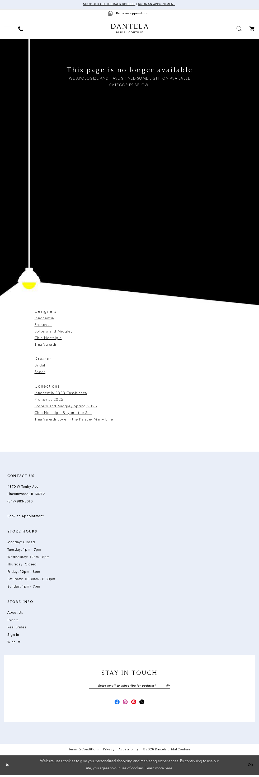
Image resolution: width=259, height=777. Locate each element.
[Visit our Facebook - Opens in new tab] (115, 704)
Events (12, 620)
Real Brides (16, 627)
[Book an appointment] (130, 14)
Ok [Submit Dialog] (250, 767)
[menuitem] (8, 29)
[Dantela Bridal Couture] (129, 28)
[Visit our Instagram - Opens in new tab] (125, 704)
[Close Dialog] (8, 767)
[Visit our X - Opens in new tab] (144, 704)
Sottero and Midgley (54, 332)
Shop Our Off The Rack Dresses (107, 4)
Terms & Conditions (84, 751)
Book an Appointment (158, 4)
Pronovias (44, 325)
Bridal (40, 366)
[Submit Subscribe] (167, 686)
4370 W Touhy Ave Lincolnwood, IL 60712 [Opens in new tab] (26, 490)
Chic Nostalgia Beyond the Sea (63, 413)
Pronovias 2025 (49, 400)
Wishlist (14, 642)
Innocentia (44, 319)
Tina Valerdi (45, 345)
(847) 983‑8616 (20, 502)
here (168, 771)
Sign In (13, 635)
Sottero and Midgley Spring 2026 (66, 407)
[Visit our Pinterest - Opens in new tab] (134, 704)
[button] (8, 29)
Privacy (108, 751)
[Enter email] (129, 686)
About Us (15, 613)
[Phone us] (21, 29)
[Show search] (239, 29)
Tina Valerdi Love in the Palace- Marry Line (74, 420)
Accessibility (129, 751)
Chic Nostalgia (48, 338)
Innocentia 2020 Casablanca (61, 393)
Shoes (40, 373)
